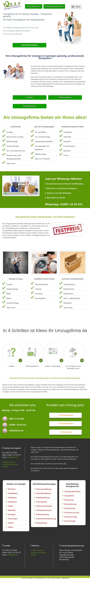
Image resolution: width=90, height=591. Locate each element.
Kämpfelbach (13, 493)
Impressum (65, 578)
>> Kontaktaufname (65, 423)
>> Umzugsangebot (65, 415)
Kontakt (5, 466)
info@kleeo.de (12, 457)
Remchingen (12, 519)
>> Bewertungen (65, 432)
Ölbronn (11, 523)
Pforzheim (11, 489)
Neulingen (11, 514)
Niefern (10, 527)
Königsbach (12, 497)
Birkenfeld (11, 510)
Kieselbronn (12, 502)
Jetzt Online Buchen (29, 45)
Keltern (10, 506)
